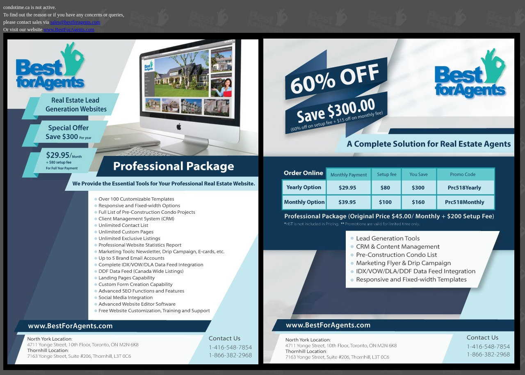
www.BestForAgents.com (68, 29)
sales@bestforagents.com (75, 22)
